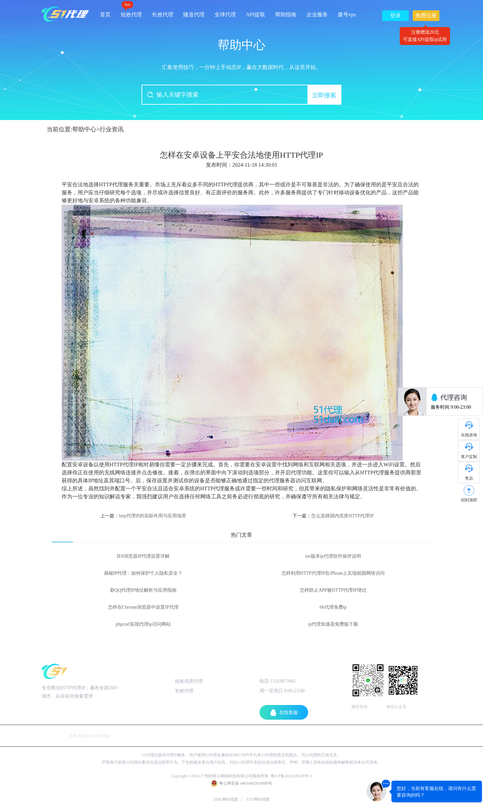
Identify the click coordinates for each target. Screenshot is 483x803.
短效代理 (131, 12)
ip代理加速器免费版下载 (333, 624)
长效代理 (162, 14)
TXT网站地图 (257, 799)
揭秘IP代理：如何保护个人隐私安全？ (143, 573)
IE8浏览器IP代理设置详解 (143, 556)
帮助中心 (84, 129)
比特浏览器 (100, 736)
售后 (469, 478)
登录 (395, 15)
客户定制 (469, 456)
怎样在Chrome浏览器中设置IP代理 (143, 607)
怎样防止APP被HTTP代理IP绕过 (333, 590)
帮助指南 (285, 14)
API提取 (255, 14)
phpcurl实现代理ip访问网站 (143, 624)
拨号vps (347, 14)
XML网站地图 (225, 799)
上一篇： (143, 515)
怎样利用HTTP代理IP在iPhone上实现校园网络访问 (333, 573)
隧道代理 (194, 14)
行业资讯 (112, 129)
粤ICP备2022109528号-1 (291, 776)
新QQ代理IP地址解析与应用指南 (143, 590)
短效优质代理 (189, 681)
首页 (105, 14)
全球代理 (225, 14)
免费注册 (426, 17)
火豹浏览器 (79, 736)
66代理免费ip (333, 607)
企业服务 (317, 14)
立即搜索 (324, 95)
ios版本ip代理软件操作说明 (333, 556)
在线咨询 (469, 435)
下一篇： (332, 515)
